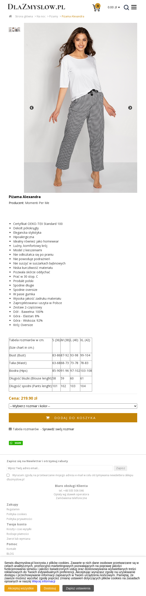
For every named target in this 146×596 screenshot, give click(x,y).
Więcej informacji (43, 581)
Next (130, 108)
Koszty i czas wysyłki (19, 529)
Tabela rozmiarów (24, 429)
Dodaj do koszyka (75, 418)
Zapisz (120, 468)
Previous (31, 108)
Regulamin (13, 509)
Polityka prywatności (19, 519)
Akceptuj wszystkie (21, 588)
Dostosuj (50, 588)
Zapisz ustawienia (78, 588)
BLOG (10, 554)
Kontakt (11, 549)
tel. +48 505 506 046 (71, 490)
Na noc (41, 16)
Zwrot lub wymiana (18, 539)
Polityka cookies (17, 514)
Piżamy (53, 16)
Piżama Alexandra (73, 16)
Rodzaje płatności (18, 534)
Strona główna (24, 16)
